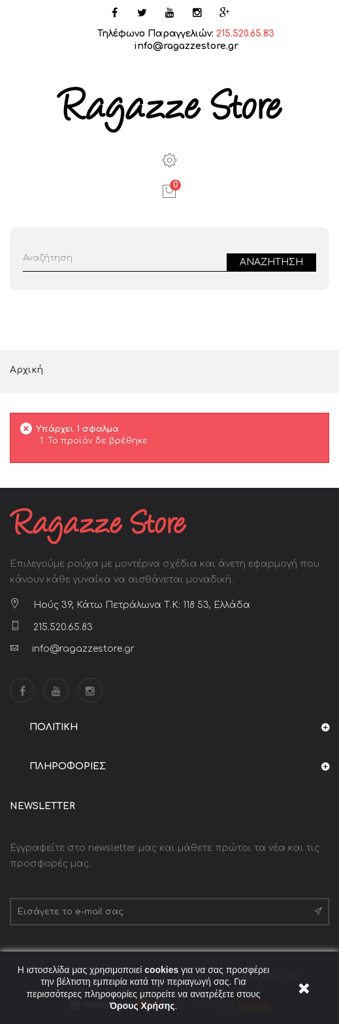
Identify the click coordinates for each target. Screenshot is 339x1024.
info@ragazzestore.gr (186, 46)
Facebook (22, 690)
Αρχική (26, 370)
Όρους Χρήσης (142, 1005)
